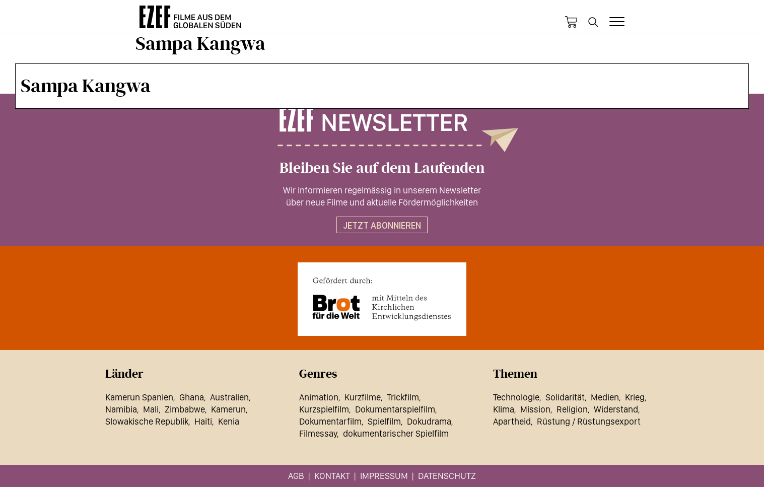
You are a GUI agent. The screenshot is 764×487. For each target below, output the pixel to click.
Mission (535, 409)
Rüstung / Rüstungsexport (589, 421)
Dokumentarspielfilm (395, 409)
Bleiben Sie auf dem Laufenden (382, 168)
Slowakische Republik (146, 421)
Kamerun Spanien (139, 397)
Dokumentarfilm (330, 421)
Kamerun (228, 409)
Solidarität (565, 397)
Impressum (384, 475)
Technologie (516, 397)
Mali (151, 409)
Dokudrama (429, 421)
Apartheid (512, 421)
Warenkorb (571, 22)
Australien (229, 397)
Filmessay (318, 433)
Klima (503, 409)
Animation (318, 397)
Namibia (121, 409)
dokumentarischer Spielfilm (396, 433)
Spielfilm (384, 421)
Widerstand (616, 409)
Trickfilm (403, 397)
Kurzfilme (362, 397)
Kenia (228, 421)
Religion (572, 409)
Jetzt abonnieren (382, 225)
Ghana (191, 397)
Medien (605, 397)
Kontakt (332, 475)
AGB (296, 475)
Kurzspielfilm (324, 409)
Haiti (203, 421)
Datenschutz (447, 475)
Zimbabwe (185, 409)
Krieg (635, 397)
